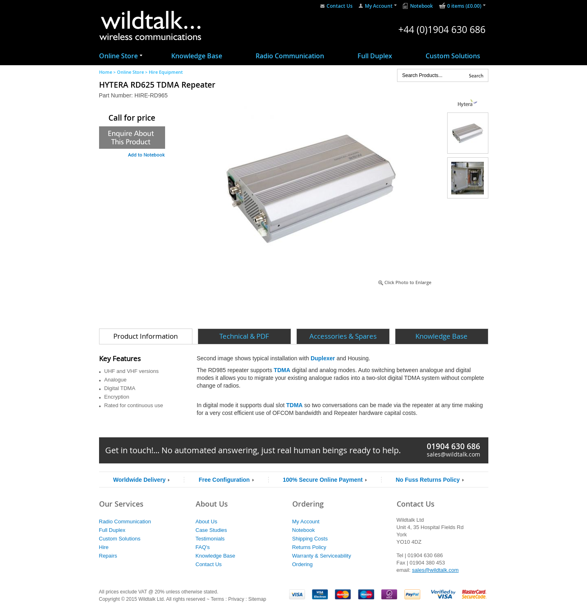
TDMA (282, 370)
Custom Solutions (453, 55)
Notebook (421, 6)
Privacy (236, 599)
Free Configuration (224, 480)
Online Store (118, 55)
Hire (104, 547)
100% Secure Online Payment (323, 480)
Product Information (145, 336)
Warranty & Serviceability (321, 556)
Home (105, 72)
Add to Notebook (146, 155)
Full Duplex (374, 55)
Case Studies (211, 530)
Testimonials (210, 539)
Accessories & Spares (343, 336)
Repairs (108, 556)
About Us (206, 521)
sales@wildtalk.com (453, 454)
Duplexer (323, 358)
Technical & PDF (244, 336)
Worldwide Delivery (139, 480)
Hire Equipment (166, 72)
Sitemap (257, 599)
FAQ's (203, 547)
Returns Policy (309, 547)
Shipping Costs (310, 539)
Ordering (302, 564)
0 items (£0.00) (464, 6)
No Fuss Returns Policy (428, 480)
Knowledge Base (196, 55)
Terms (217, 599)
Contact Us (340, 6)
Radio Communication (290, 55)
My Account (379, 6)
